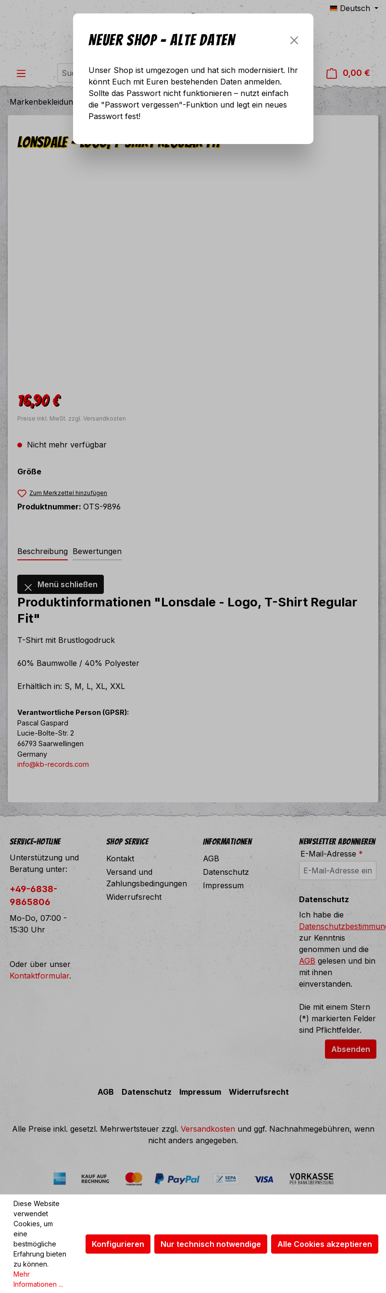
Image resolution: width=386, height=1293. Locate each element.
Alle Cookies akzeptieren (324, 1244)
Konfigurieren (118, 1244)
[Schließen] (294, 40)
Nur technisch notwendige (211, 1244)
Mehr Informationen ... (38, 1279)
